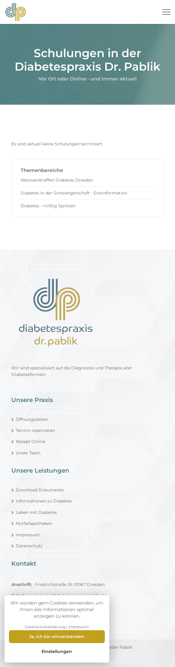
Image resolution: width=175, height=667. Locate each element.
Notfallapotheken (31, 523)
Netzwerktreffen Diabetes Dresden (57, 180)
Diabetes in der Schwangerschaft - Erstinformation (74, 193)
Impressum (25, 534)
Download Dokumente (37, 490)
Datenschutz (26, 546)
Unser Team (26, 453)
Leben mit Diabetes (34, 512)
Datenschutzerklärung (45, 627)
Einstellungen (57, 651)
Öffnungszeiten (29, 419)
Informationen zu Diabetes (41, 501)
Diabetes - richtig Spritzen (48, 205)
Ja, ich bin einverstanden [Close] (56, 636)
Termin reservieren (33, 430)
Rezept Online (28, 441)
